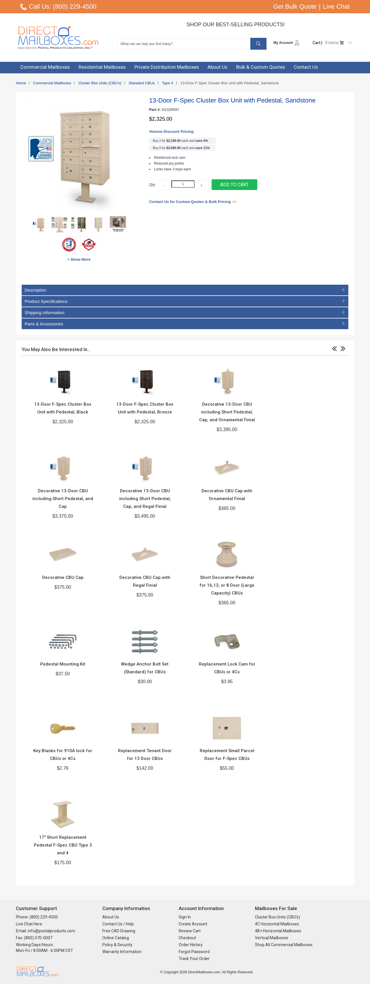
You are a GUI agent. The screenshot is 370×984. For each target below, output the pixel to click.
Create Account (193, 924)
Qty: (152, 184)
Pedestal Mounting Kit (62, 664)
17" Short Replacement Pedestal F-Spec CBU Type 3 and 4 (63, 845)
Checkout (187, 937)
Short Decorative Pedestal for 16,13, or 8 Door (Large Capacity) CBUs (226, 585)
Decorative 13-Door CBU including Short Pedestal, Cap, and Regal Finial (145, 498)
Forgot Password (194, 951)
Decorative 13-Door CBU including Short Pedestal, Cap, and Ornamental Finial (227, 412)
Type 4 (167, 83)
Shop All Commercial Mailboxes (283, 944)
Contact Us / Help (118, 924)
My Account (286, 43)
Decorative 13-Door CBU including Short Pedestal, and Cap (62, 498)
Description (185, 290)
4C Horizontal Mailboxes (277, 924)
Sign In (185, 917)
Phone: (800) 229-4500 (37, 917)
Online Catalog (115, 937)
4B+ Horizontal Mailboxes (278, 931)
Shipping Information (185, 312)
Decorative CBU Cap (63, 577)
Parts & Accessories (185, 323)
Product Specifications (185, 301)
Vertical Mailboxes (271, 937)
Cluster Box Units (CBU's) (99, 83)
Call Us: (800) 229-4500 (63, 6)
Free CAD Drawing (118, 931)
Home (21, 83)
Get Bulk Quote (295, 6)
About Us (110, 917)
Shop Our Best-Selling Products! (236, 24)
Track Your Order (194, 958)
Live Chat (336, 6)
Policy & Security (117, 944)
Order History (191, 944)
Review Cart (190, 931)
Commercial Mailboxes (52, 83)
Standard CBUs (142, 83)
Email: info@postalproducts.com (45, 931)
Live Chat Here (29, 924)
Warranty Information (122, 951)
